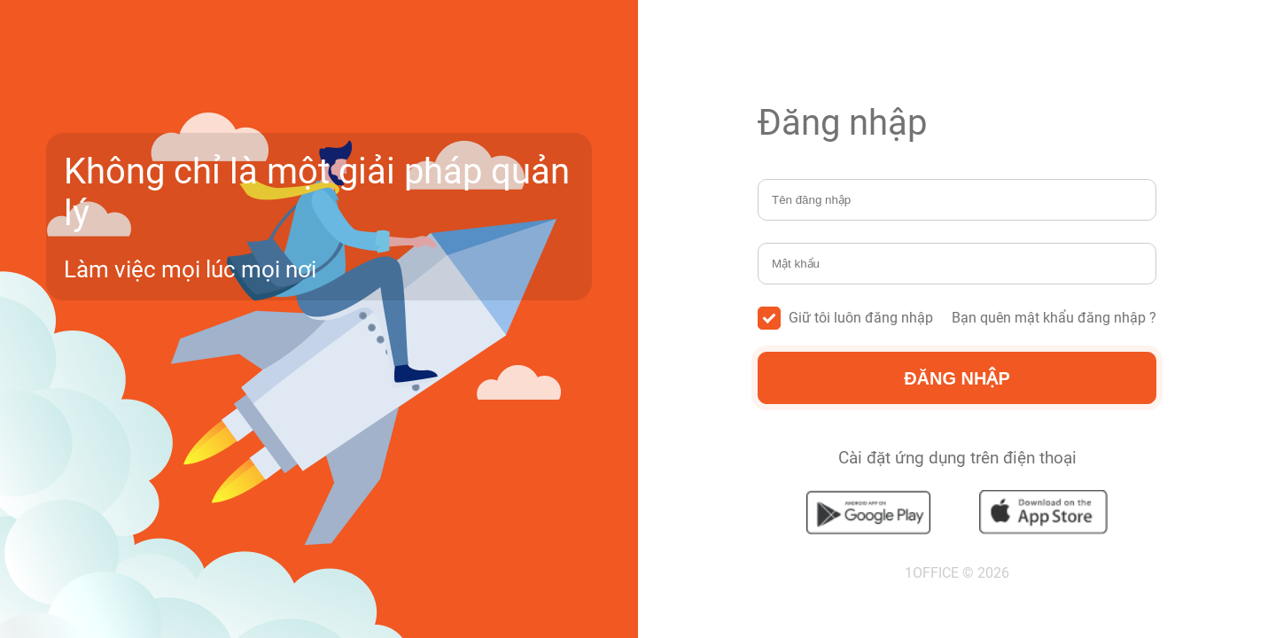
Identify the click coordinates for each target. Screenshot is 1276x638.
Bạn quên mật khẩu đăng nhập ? (1054, 317)
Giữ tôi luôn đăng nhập (845, 318)
